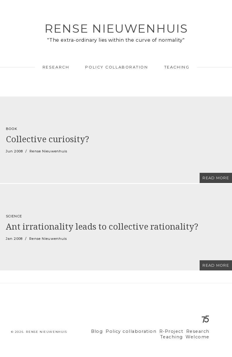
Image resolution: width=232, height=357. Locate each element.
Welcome (199, 337)
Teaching (176, 67)
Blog (108, 331)
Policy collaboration (116, 67)
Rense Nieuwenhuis (116, 28)
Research (56, 67)
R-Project (175, 331)
